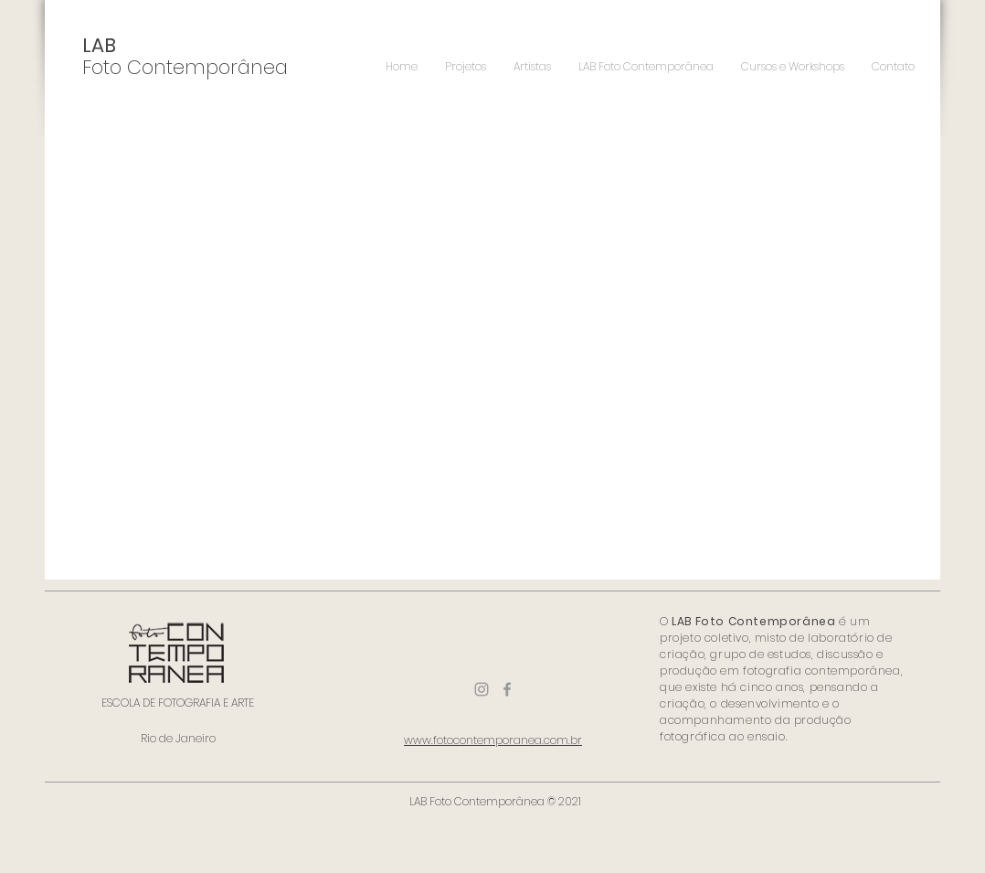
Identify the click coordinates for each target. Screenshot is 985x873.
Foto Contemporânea (185, 67)
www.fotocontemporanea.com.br (493, 740)
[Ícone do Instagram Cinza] (481, 689)
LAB (99, 45)
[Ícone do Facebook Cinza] (507, 689)
